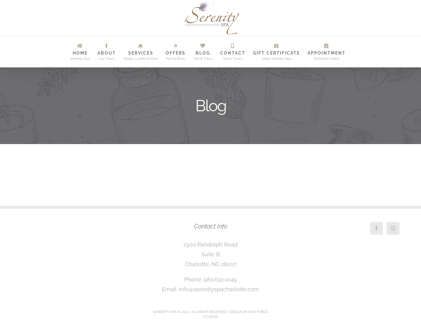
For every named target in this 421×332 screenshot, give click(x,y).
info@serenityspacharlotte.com (219, 289)
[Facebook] (376, 228)
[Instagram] (393, 228)
